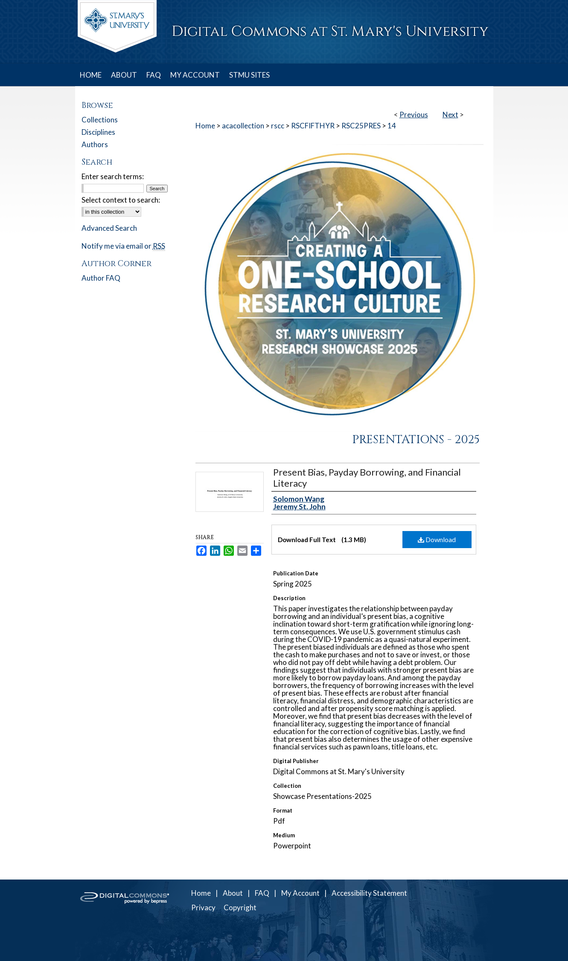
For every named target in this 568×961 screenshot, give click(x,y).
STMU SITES (249, 74)
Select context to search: (121, 199)
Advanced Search (109, 228)
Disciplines (98, 132)
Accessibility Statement (369, 892)
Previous (413, 114)
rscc (277, 125)
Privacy (203, 907)
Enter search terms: (113, 176)
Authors (95, 144)
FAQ (262, 892)
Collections (100, 119)
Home (205, 125)
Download (437, 539)
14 (391, 125)
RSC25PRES (361, 125)
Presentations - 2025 (416, 439)
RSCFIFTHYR (313, 125)
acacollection (243, 125)
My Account (300, 892)
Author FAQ (101, 277)
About (233, 892)
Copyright (240, 907)
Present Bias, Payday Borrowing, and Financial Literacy (367, 477)
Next (450, 114)
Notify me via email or (123, 245)
